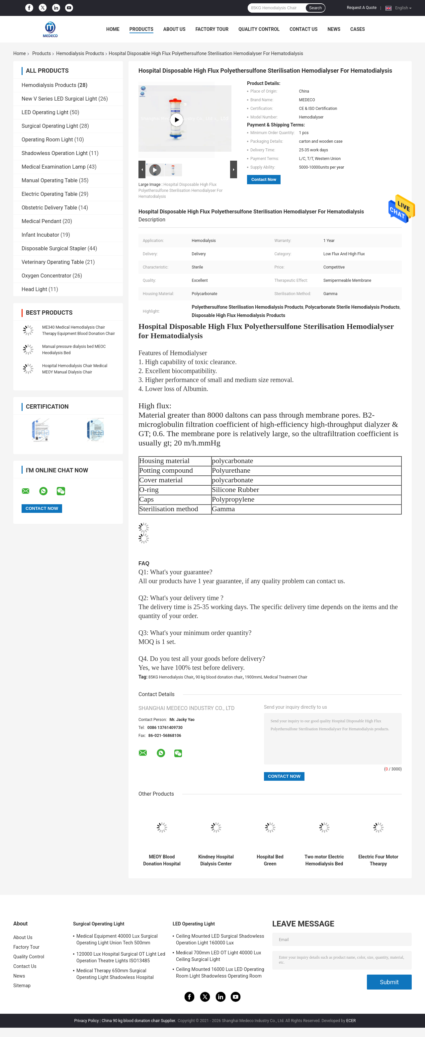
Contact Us (303, 29)
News (333, 29)
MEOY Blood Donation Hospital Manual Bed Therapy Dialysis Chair (162, 860)
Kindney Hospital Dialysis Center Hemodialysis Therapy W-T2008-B (215, 860)
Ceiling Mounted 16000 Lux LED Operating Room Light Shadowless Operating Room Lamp (220, 974)
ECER (351, 1020)
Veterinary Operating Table (53, 262)
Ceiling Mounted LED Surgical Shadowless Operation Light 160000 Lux (220, 939)
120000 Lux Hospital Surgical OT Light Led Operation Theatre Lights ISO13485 (120, 957)
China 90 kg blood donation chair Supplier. (139, 1020)
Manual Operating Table (50, 180)
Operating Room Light (47, 139)
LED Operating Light (45, 112)
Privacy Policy (86, 1020)
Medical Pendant (41, 221)
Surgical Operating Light (50, 126)
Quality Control (259, 29)
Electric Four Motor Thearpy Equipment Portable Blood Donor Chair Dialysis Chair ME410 (378, 860)
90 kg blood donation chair (219, 677)
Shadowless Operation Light (55, 153)
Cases (357, 29)
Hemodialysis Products (80, 53)
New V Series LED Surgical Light (59, 99)
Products (141, 29)
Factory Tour (212, 29)
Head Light (34, 289)
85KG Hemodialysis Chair (170, 677)
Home (113, 29)
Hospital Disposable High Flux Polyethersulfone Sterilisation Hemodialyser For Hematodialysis (180, 190)
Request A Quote (362, 7)
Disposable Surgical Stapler (54, 248)
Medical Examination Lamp (54, 167)
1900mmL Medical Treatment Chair (276, 677)
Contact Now (263, 179)
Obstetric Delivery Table (49, 207)
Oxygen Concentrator (46, 276)
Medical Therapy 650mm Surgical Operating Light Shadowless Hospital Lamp (115, 975)
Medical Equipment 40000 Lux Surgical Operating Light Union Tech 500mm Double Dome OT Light (117, 940)
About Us (174, 29)
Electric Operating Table (49, 194)
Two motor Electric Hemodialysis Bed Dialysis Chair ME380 (324, 860)
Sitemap (22, 985)
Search (315, 8)
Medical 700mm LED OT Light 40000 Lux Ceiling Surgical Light (218, 956)
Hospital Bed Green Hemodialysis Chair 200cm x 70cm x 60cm (270, 860)
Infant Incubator (40, 235)
